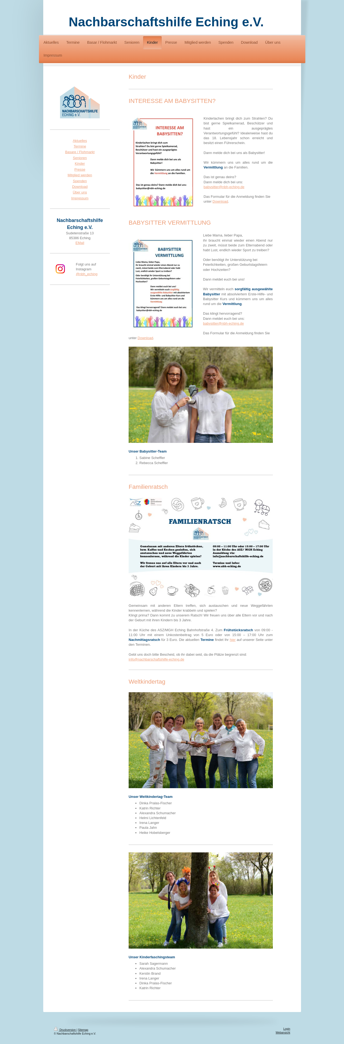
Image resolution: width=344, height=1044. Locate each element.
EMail (79, 243)
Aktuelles (80, 141)
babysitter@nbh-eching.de (224, 187)
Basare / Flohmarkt (80, 152)
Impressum (79, 198)
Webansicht (283, 1032)
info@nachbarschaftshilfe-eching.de (156, 659)
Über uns (80, 192)
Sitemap (83, 1029)
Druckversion (65, 1029)
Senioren (80, 158)
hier (233, 640)
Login (286, 1028)
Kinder (80, 164)
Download (220, 201)
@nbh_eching (86, 274)
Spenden (80, 181)
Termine (80, 146)
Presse (79, 169)
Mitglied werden (80, 175)
